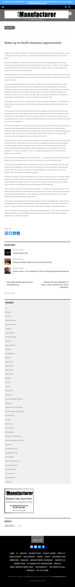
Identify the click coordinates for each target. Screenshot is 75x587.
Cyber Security (10, 345)
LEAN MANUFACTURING (13, 399)
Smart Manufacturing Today (14, 440)
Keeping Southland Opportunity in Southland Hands (32, 262)
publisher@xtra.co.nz (37, 3)
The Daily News (10, 469)
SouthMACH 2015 (11, 448)
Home (12, 553)
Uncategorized (10, 477)
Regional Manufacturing (13, 436)
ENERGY (8, 378)
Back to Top (37, 540)
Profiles (7, 419)
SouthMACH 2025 (59, 556)
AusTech (8, 316)
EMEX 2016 (9, 366)
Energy (40, 556)
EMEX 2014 (9, 362)
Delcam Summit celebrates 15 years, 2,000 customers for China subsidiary (56, 284)
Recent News (9, 428)
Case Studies (9, 333)
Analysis (8, 312)
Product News (10, 415)
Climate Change (10, 337)
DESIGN (8, 349)
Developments (10, 353)
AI (6, 308)
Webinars (8, 482)
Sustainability (9, 457)
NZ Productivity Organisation (14, 411)
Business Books (10, 320)
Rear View (8, 424)
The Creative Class (11, 465)
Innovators (8, 395)
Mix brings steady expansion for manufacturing (18, 283)
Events (7, 382)
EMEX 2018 (9, 370)
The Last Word (10, 473)
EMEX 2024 (9, 374)
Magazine (8, 403)
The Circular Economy (12, 461)
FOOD (7, 386)
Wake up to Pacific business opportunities (32, 43)
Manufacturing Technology (14, 407)
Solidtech (8, 444)
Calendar (8, 328)
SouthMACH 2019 (11, 453)
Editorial (8, 357)
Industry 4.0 (9, 391)
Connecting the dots (20, 253)
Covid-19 (8, 341)
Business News (18, 250)
